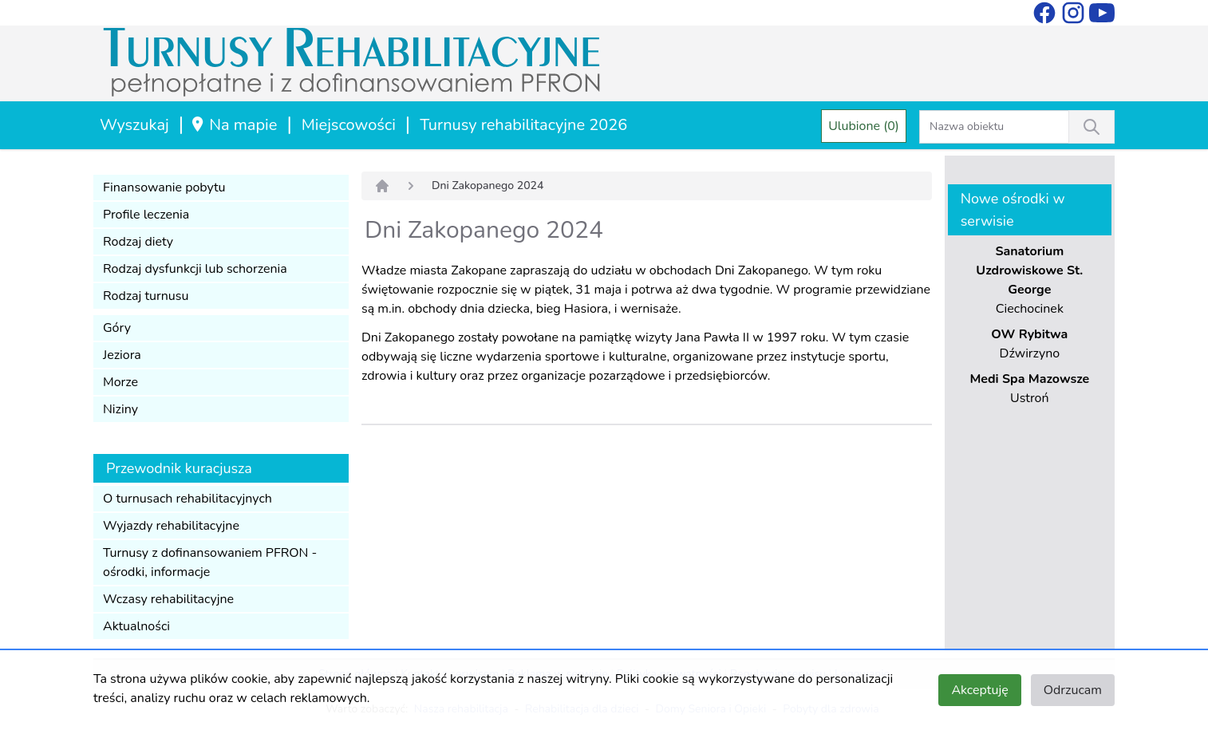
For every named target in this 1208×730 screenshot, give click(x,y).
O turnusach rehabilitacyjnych (187, 498)
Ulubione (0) (863, 126)
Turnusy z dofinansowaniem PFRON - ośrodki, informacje (210, 562)
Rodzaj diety (138, 242)
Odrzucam (1073, 690)
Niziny (120, 409)
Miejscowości (349, 125)
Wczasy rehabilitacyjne (168, 599)
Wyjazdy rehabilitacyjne (171, 526)
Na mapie (233, 125)
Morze (120, 382)
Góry (117, 328)
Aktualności (136, 626)
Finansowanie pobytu (164, 187)
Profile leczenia (146, 214)
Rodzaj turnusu (146, 296)
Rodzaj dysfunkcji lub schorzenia (195, 269)
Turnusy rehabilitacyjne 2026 (523, 125)
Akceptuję (979, 690)
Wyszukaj (134, 125)
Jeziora (122, 355)
